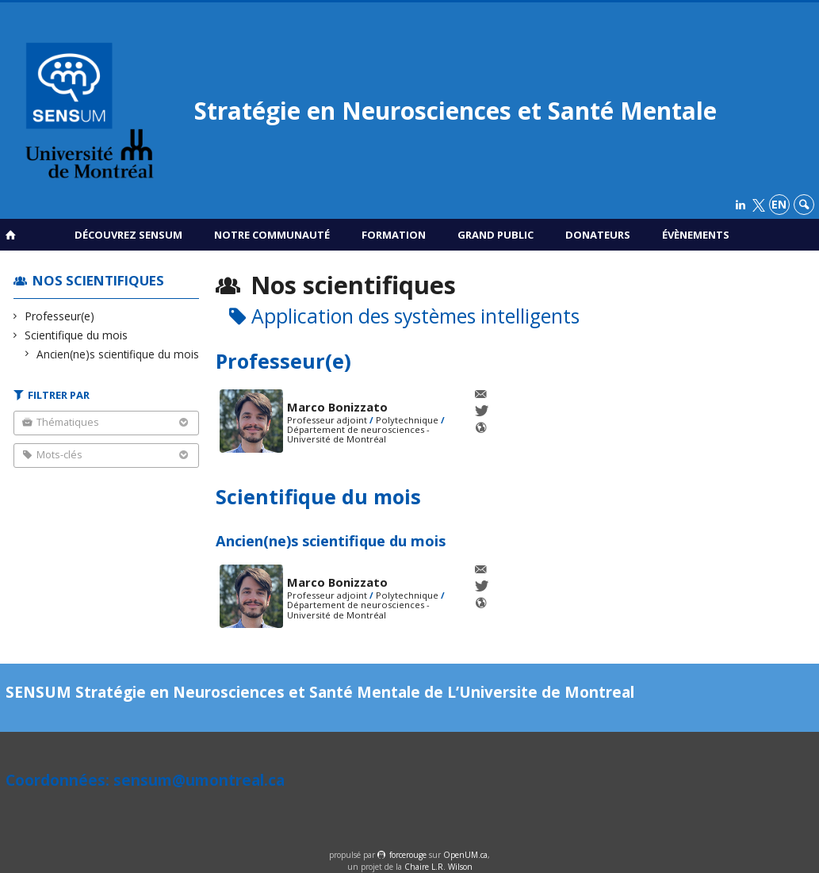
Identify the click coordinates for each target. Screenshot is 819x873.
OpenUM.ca (465, 854)
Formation (394, 235)
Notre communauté (272, 235)
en (778, 204)
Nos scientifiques (98, 280)
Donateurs (597, 235)
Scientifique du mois (76, 335)
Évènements (695, 235)
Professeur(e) (59, 316)
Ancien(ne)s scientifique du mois (118, 354)
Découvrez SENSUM (128, 235)
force (408, 854)
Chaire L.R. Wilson (438, 866)
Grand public (495, 235)
